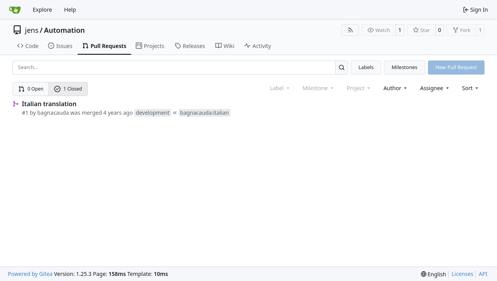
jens (32, 30)
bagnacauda (53, 112)
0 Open (31, 88)
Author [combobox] (395, 88)
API (483, 273)
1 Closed (68, 88)
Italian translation (49, 104)
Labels (366, 67)
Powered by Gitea (30, 273)
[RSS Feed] (350, 30)
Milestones (404, 67)
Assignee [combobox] (435, 88)
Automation (64, 30)
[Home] (15, 10)
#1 (25, 112)
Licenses (463, 273)
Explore (42, 9)
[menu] (471, 88)
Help (70, 9)
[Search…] (341, 67)
